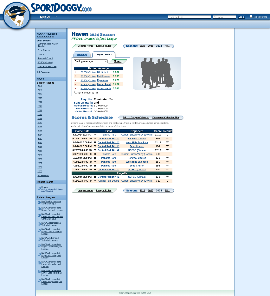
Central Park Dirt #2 (108, 150)
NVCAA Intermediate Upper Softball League (52, 209)
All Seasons (43, 72)
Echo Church (44, 50)
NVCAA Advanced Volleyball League (50, 239)
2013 (40, 139)
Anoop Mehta (104, 88)
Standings (82, 54)
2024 (40, 94)
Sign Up (45, 16)
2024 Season (44, 40)
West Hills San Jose (47, 66)
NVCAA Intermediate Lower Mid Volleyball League (51, 264)
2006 (40, 167)
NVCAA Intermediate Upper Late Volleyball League (52, 231)
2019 (40, 110)
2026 (40, 86)
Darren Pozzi (104, 84)
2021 (40, 106)
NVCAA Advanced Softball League (47, 35)
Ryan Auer (102, 80)
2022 (40, 102)
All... (167, 46)
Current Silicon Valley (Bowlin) (137, 134)
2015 (40, 131)
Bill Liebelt (102, 72)
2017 (40, 122)
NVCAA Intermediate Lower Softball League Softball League (52, 216)
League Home (85, 46)
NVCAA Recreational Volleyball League (51, 224)
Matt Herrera (103, 76)
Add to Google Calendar (136, 117)
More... (118, 61)
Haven (41, 54)
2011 (40, 147)
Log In (241, 17)
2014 (40, 135)
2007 (40, 163)
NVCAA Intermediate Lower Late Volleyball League (52, 272)
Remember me (258, 17)
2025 (40, 90)
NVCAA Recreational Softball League (51, 202)
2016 (40, 126)
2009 (40, 155)
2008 (40, 159)
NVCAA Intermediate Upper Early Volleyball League (52, 246)
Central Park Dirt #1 (108, 138)
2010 (40, 151)
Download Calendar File (165, 117)
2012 (40, 143)
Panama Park (109, 134)
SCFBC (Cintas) (45, 62)
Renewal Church (45, 58)
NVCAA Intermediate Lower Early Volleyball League (52, 281)
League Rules (103, 46)
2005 (40, 171)
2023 (40, 98)
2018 (40, 114)
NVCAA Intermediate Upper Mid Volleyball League (51, 255)
